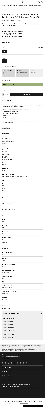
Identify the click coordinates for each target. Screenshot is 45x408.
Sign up (3, 356)
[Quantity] (5, 94)
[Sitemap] (5, 384)
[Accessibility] (28, 384)
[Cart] (41, 2)
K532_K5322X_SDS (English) (8, 321)
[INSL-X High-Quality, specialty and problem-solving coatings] (8, 395)
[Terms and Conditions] (18, 384)
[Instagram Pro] (8, 363)
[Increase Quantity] (8, 94)
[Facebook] (2, 363)
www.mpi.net (22, 350)
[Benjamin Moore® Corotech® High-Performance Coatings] (8, 392)
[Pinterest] (14, 363)
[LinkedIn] (23, 363)
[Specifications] (22, 128)
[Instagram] (5, 363)
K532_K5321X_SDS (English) (8, 330)
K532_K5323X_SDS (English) (8, 324)
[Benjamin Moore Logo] (22, 2)
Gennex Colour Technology (14, 120)
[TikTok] (26, 363)
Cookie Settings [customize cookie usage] (24, 403)
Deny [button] (12, 405)
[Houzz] (20, 363)
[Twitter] (17, 363)
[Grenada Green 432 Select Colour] (22, 84)
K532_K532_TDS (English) (8, 337)
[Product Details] (22, 100)
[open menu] (3, 2)
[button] (38, 2)
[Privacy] (10, 384)
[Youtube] (11, 363)
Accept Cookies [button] (33, 405)
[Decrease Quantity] (3, 94)
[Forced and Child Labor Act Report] (11, 386)
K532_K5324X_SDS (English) (8, 327)
